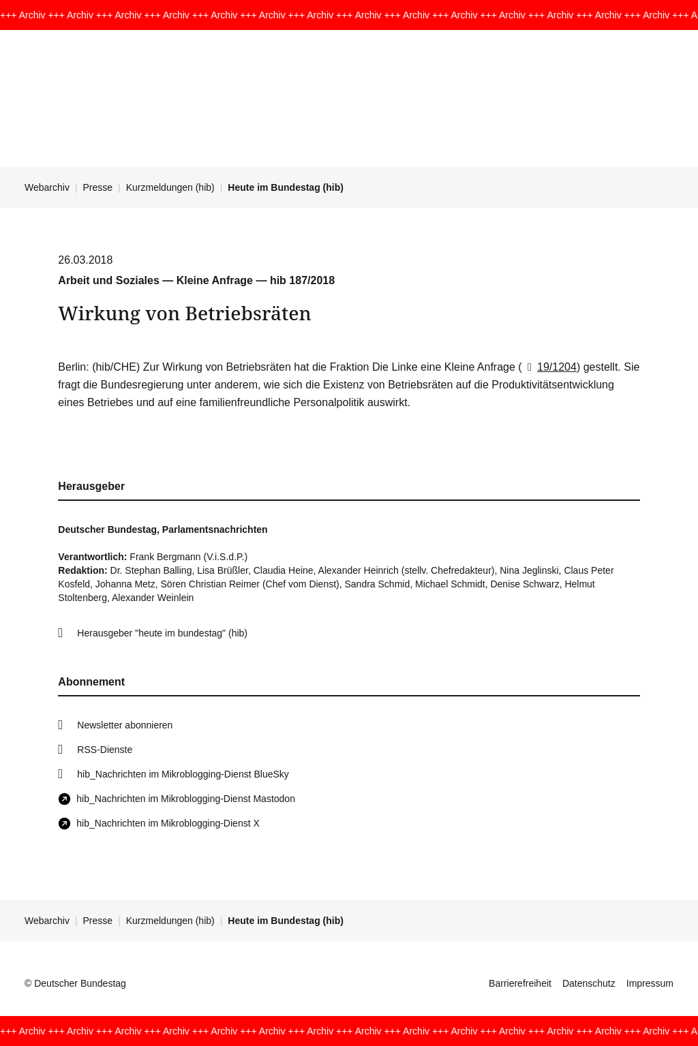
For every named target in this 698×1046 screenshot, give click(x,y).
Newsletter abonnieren (124, 725)
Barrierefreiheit (520, 983)
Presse (98, 187)
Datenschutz (589, 983)
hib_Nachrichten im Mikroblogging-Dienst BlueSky (182, 774)
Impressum (649, 983)
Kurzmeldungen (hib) (170, 187)
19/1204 (549, 367)
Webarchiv (47, 187)
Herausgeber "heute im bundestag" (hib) (162, 633)
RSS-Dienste (104, 749)
